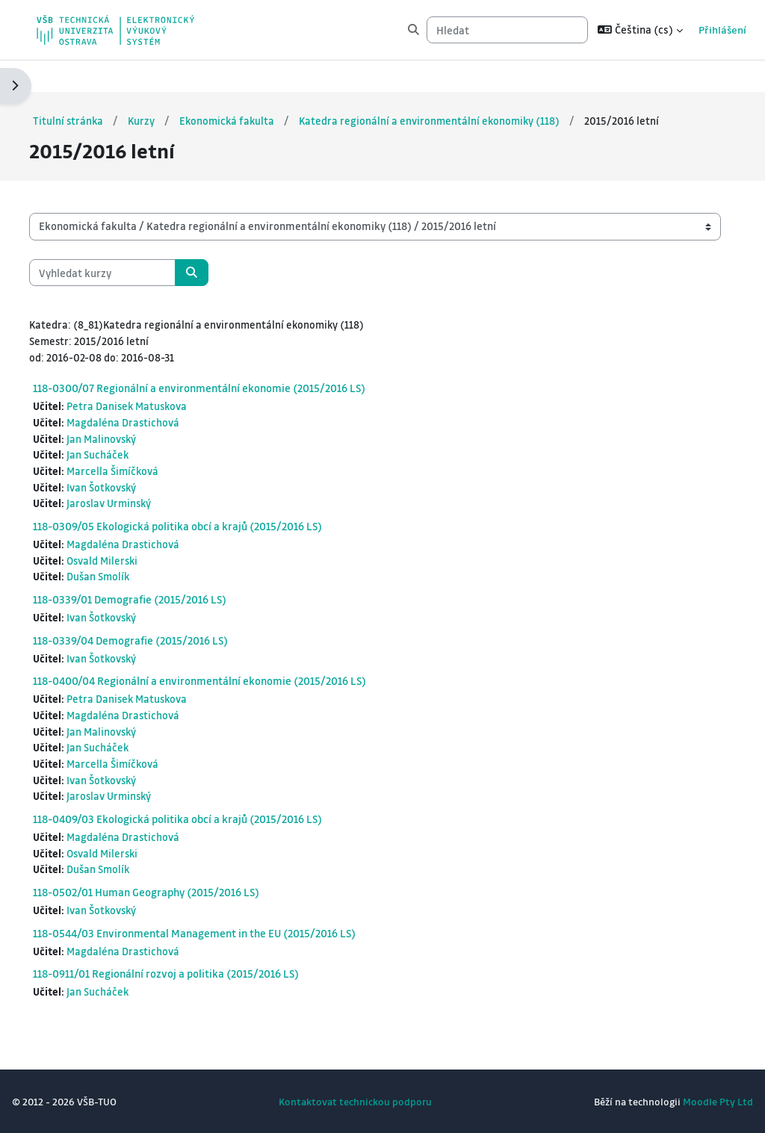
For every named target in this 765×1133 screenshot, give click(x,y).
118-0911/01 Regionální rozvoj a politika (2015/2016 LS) (202, 972)
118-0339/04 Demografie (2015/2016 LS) (166, 632)
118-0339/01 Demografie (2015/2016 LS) (165, 590)
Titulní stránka (104, 88)
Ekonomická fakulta (266, 88)
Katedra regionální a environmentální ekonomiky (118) (472, 88)
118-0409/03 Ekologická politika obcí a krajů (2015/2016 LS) (213, 815)
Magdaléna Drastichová (160, 409)
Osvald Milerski (141, 550)
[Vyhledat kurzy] (138, 257)
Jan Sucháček (134, 442)
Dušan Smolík (135, 568)
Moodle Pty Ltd (682, 1101)
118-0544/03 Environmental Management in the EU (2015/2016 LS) (230, 931)
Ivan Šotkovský (139, 476)
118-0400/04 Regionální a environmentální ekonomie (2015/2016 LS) (235, 673)
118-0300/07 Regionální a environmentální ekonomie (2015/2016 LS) (235, 374)
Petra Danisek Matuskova (165, 392)
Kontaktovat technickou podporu (355, 1101)
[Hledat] (477, 29)
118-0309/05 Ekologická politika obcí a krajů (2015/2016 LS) (213, 516)
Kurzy (179, 88)
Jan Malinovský (139, 426)
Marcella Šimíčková (150, 459)
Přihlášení (693, 29)
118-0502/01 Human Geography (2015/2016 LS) (182, 889)
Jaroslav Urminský (147, 492)
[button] (610, 30)
